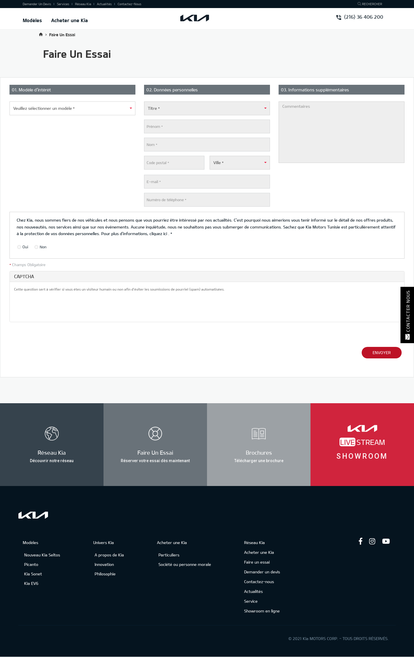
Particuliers (168, 554)
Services (63, 3)
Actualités (104, 3)
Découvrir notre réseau (52, 460)
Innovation (104, 564)
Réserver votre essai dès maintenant (155, 460)
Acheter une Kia (69, 20)
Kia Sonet (33, 573)
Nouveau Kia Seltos (42, 554)
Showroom (362, 456)
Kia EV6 (31, 583)
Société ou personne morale (184, 564)
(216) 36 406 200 (360, 17)
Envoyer (382, 352)
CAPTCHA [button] (24, 276)
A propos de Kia (109, 554)
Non (40, 247)
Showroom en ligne (262, 610)
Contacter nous (408, 315)
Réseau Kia (83, 3)
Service (251, 601)
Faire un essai (257, 562)
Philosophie (105, 573)
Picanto (31, 564)
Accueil (41, 34)
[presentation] (57, 306)
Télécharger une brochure (258, 460)
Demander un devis (37, 3)
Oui (22, 247)
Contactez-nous (129, 3)
